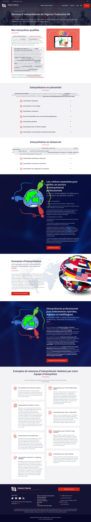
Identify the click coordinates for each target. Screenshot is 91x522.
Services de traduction (42, 500)
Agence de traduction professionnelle (45, 495)
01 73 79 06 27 (5, 1)
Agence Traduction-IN (46, 5)
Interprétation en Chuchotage (31, 106)
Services (57, 5)
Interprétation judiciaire (30, 121)
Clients (72, 5)
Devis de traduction (41, 499)
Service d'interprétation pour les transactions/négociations (40, 116)
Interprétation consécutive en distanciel (34, 163)
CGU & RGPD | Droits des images (44, 505)
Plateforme (65, 5)
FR (87, 1)
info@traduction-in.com (17, 1)
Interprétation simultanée (30, 101)
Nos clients (39, 502)
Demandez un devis (53, 247)
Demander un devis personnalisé (57, 360)
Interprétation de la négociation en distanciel (36, 169)
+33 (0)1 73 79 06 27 (65, 498)
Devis (86, 5)
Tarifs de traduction (41, 497)
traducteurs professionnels (37, 77)
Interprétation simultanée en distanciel (34, 158)
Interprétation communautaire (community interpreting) (39, 132)
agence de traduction (35, 36)
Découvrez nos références (20, 293)
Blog (77, 5)
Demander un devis (69, 489)
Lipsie (18, 503)
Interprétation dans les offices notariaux (34, 127)
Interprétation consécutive (30, 111)
